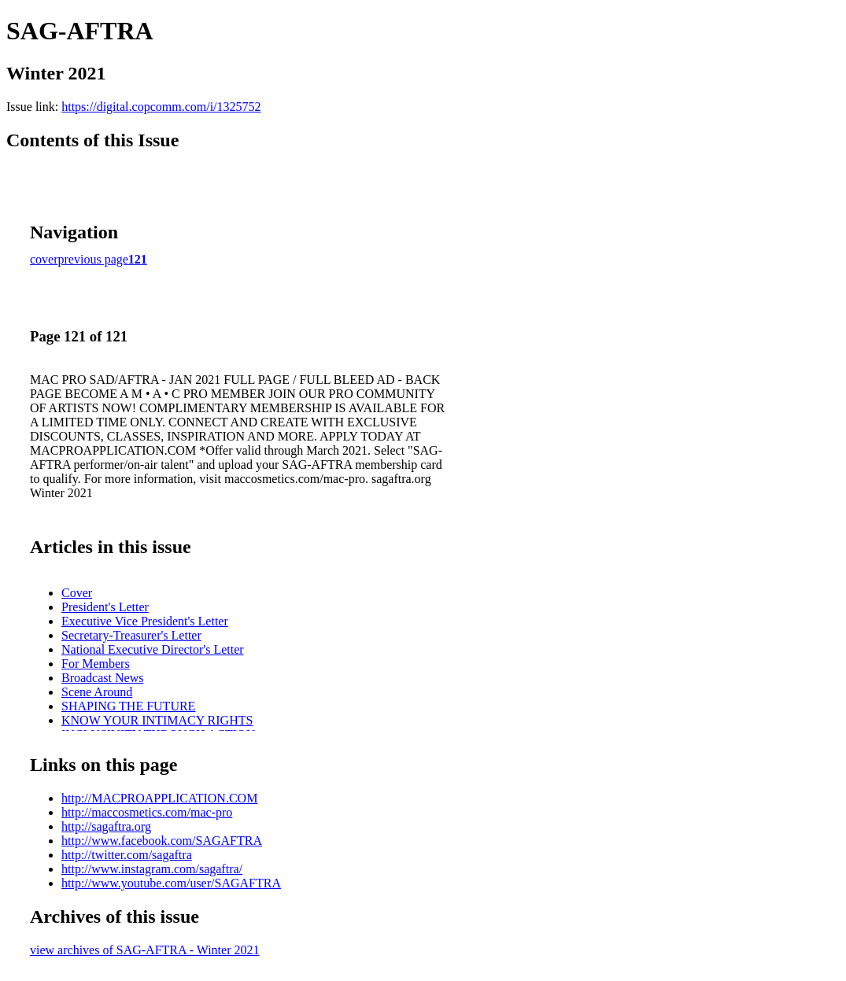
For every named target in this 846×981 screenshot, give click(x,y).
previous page (93, 259)
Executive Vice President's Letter (144, 621)
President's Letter (105, 607)
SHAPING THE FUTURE (128, 706)
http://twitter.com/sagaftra (126, 854)
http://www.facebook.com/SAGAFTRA (161, 840)
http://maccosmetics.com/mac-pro (146, 812)
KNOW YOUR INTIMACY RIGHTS (157, 720)
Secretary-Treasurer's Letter (131, 635)
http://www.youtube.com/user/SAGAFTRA (171, 883)
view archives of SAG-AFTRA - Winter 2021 (144, 950)
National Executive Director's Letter (152, 649)
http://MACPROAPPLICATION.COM (159, 798)
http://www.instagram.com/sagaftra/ (151, 869)
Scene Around (96, 692)
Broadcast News (102, 677)
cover (44, 259)
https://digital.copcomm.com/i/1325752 (160, 106)
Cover (76, 592)
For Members (95, 663)
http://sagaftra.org (106, 826)
